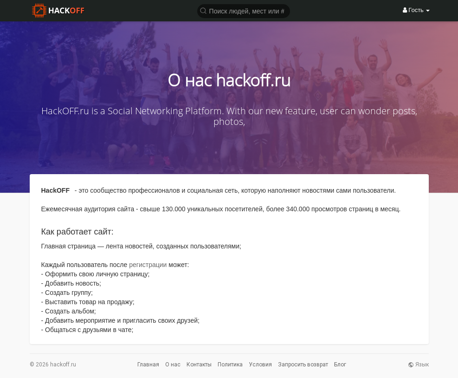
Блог (340, 364)
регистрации (148, 264)
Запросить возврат (303, 364)
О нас (173, 364)
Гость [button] (416, 10)
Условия (260, 364)
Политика (230, 364)
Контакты (199, 364)
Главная (148, 364)
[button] (243, 10)
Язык (418, 364)
